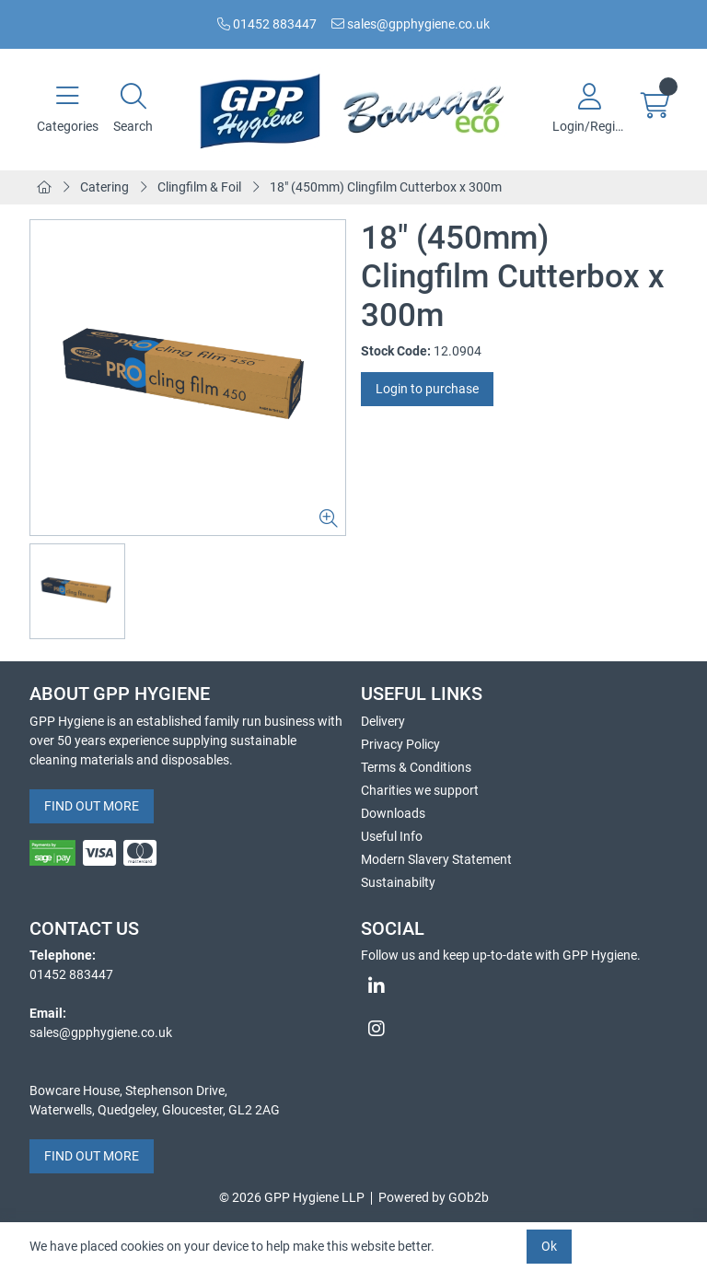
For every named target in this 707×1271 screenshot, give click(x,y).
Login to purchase (427, 388)
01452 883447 (267, 24)
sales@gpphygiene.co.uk (410, 24)
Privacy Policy (400, 744)
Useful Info (392, 836)
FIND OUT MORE (91, 806)
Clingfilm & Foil (199, 187)
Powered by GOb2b (433, 1197)
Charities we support (420, 790)
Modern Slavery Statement (436, 859)
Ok (549, 1246)
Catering (104, 187)
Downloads (393, 813)
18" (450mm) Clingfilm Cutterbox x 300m (386, 187)
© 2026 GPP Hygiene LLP (292, 1197)
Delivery (383, 721)
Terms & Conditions (416, 767)
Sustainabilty (398, 882)
